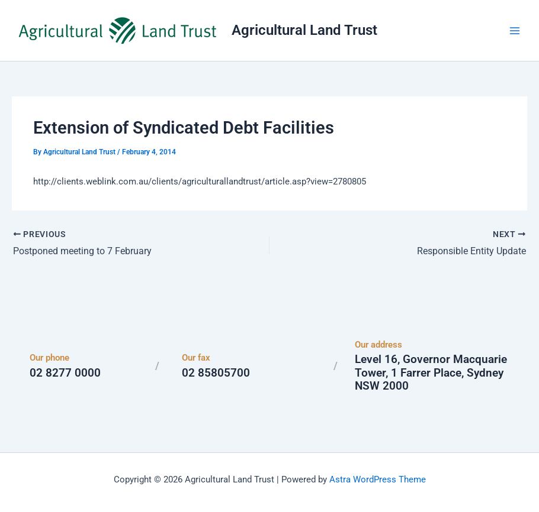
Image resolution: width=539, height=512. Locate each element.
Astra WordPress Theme (377, 479)
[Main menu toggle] (514, 30)
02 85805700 (216, 373)
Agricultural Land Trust (304, 30)
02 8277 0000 (65, 373)
